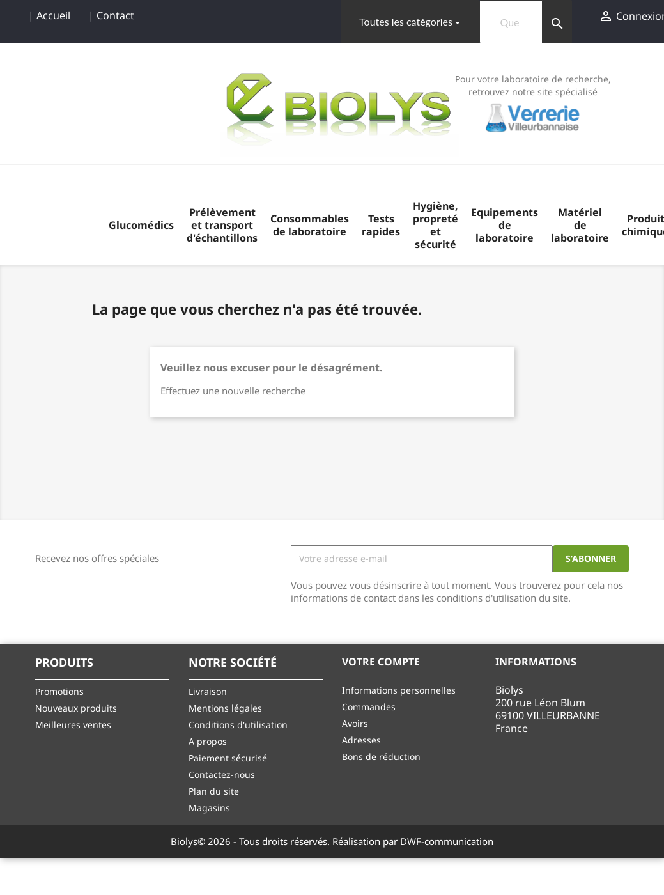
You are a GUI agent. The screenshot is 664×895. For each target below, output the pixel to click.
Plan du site (214, 791)
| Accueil (49, 15)
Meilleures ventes (73, 725)
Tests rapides (381, 225)
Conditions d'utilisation (238, 725)
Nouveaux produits (76, 708)
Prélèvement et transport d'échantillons (222, 225)
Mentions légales (225, 708)
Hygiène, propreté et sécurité (435, 225)
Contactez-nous (222, 774)
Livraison (208, 691)
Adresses (361, 740)
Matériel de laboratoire (580, 225)
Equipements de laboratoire (504, 225)
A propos (208, 741)
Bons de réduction (381, 757)
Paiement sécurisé (228, 758)
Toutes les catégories (405, 21)
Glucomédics (141, 225)
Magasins (209, 808)
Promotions (59, 691)
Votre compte (381, 662)
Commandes (369, 707)
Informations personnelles (399, 690)
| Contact (111, 15)
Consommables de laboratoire (309, 225)
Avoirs (355, 723)
